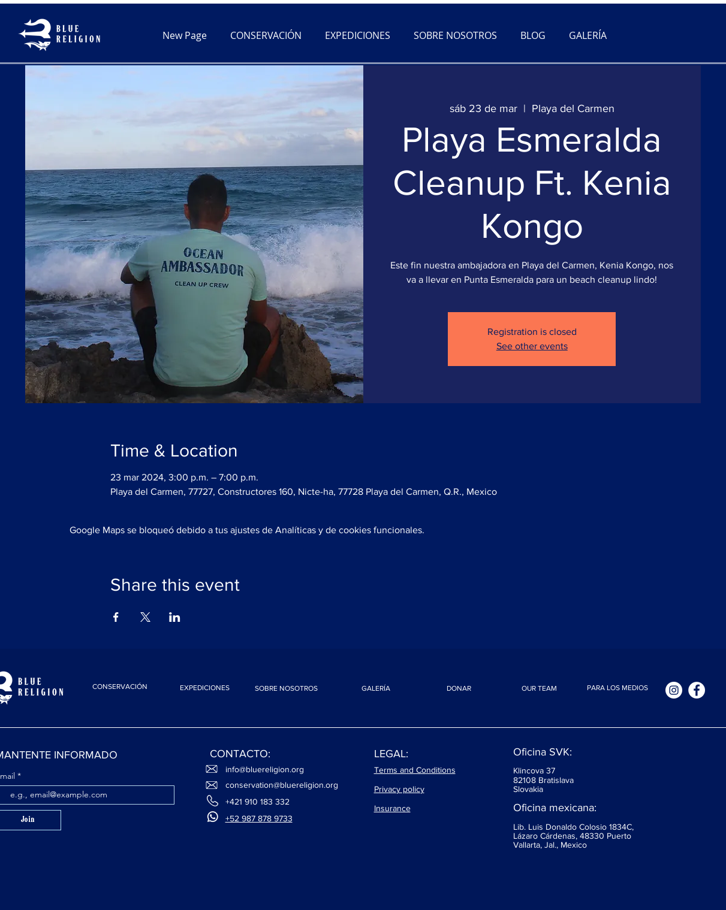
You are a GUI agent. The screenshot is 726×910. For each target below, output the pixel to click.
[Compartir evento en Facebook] (116, 617)
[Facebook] (696, 690)
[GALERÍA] (375, 689)
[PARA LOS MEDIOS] (617, 688)
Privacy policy (399, 789)
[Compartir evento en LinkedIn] (174, 617)
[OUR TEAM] (539, 689)
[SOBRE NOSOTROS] (286, 689)
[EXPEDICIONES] (205, 688)
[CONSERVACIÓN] (119, 686)
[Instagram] (673, 690)
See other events (532, 346)
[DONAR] (459, 689)
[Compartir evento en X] (145, 617)
